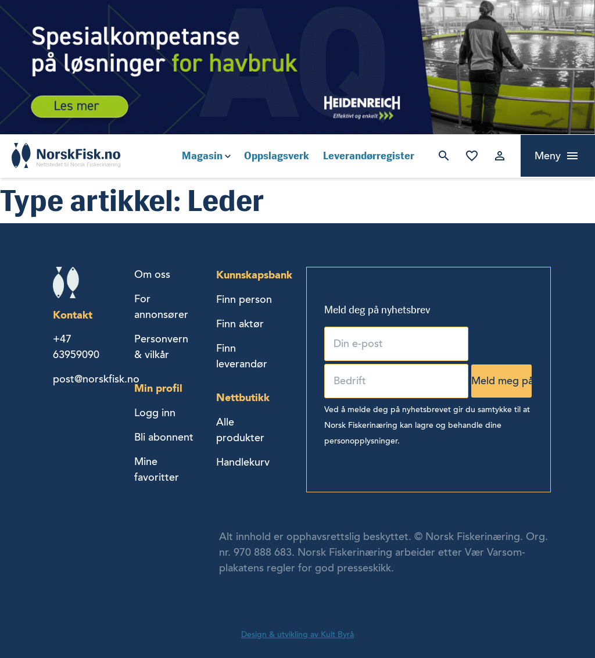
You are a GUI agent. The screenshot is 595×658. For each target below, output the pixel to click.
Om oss (152, 274)
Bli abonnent (163, 437)
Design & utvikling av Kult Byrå (297, 634)
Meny (548, 155)
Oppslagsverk (276, 155)
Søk (444, 156)
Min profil (158, 388)
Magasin (202, 155)
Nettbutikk (243, 397)
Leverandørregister (368, 155)
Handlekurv (243, 462)
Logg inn (500, 156)
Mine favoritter (472, 156)
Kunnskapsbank (254, 275)
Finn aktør (240, 323)
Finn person (244, 299)
